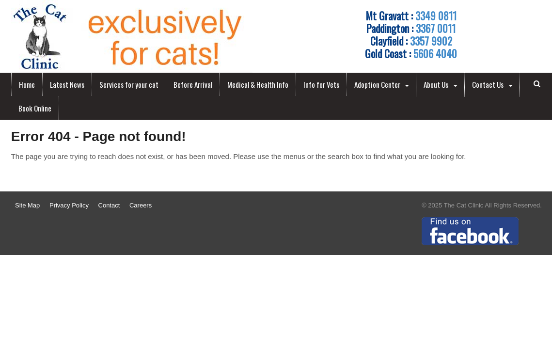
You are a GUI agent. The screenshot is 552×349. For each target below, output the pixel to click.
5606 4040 (435, 53)
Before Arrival (192, 84)
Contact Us (488, 84)
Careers (140, 205)
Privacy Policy (69, 205)
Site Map (27, 205)
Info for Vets (321, 84)
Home (27, 84)
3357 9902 (431, 40)
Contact (109, 205)
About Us (436, 84)
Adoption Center (377, 84)
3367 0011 (436, 28)
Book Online (34, 108)
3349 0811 (436, 15)
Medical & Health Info (257, 84)
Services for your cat (128, 84)
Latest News (67, 84)
